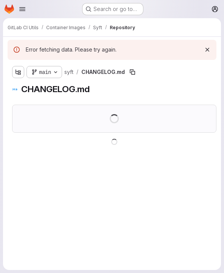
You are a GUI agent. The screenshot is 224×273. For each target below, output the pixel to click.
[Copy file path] (132, 72)
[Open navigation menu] (22, 9)
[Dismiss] (207, 49)
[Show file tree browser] (18, 72)
